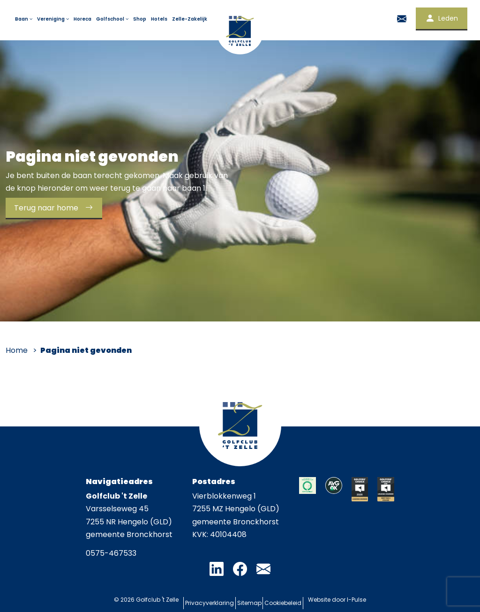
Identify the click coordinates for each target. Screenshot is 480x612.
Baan (24, 18)
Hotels (159, 18)
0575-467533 (111, 553)
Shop (139, 18)
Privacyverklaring (203, 600)
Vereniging (53, 18)
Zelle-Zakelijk (189, 18)
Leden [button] (441, 18)
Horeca (82, 18)
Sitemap (249, 600)
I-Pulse (366, 600)
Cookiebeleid (289, 600)
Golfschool (113, 18)
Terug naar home (56, 207)
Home (17, 350)
